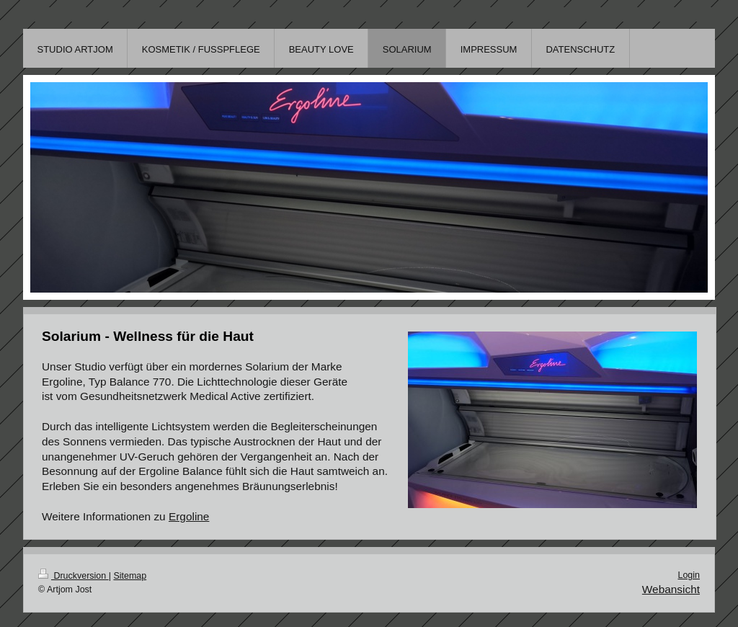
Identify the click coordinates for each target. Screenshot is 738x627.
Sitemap (129, 576)
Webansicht (671, 589)
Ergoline (189, 516)
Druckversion (73, 576)
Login (688, 575)
